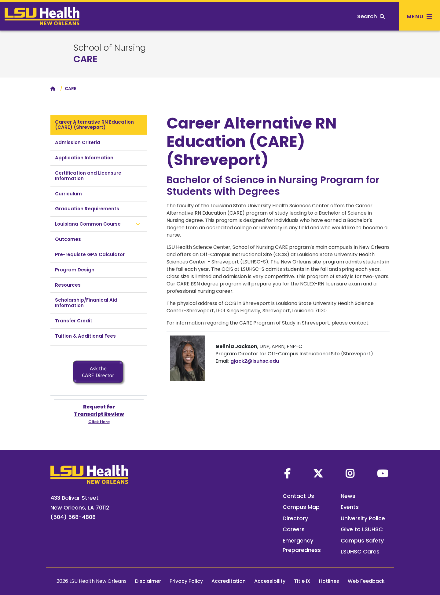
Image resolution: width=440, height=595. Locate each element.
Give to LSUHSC (362, 529)
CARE (85, 59)
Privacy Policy (186, 581)
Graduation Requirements (87, 208)
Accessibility (269, 581)
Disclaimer (148, 581)
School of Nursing (109, 48)
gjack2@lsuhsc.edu (254, 361)
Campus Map (301, 507)
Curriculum (68, 193)
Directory (295, 518)
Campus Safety (362, 540)
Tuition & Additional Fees (85, 336)
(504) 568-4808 (73, 517)
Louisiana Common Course (88, 224)
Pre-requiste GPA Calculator (90, 254)
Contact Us (298, 496)
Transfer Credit (73, 320)
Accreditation (228, 581)
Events (350, 507)
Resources (68, 285)
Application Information (84, 157)
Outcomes (68, 239)
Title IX (302, 581)
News (348, 496)
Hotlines (329, 581)
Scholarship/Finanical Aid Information (86, 303)
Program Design (74, 270)
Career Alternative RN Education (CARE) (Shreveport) (94, 125)
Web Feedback (366, 581)
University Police (363, 518)
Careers (294, 529)
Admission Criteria (77, 142)
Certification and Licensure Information (88, 176)
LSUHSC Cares (360, 551)
